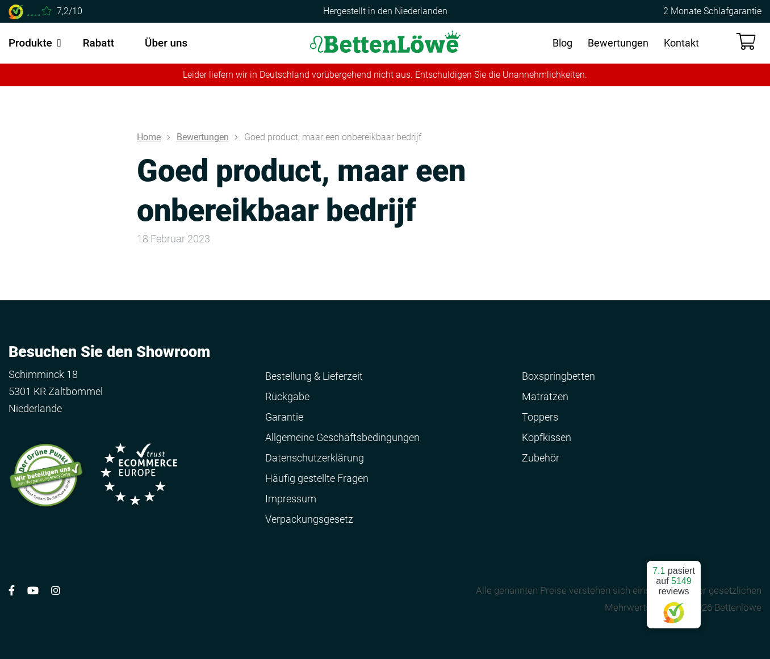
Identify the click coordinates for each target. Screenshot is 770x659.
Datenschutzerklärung (314, 458)
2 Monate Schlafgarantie (712, 11)
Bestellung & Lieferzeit (314, 376)
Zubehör (540, 458)
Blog (562, 43)
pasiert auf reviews (673, 590)
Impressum (290, 499)
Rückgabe (287, 396)
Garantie (284, 417)
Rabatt (98, 42)
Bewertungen (618, 43)
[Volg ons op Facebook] (12, 591)
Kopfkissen (546, 437)
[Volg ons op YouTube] (33, 591)
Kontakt (681, 43)
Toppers (540, 417)
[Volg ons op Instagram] (55, 591)
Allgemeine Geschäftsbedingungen (342, 437)
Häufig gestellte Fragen (317, 478)
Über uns (166, 42)
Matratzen (545, 396)
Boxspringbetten (558, 376)
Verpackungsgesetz (309, 519)
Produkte (30, 42)
